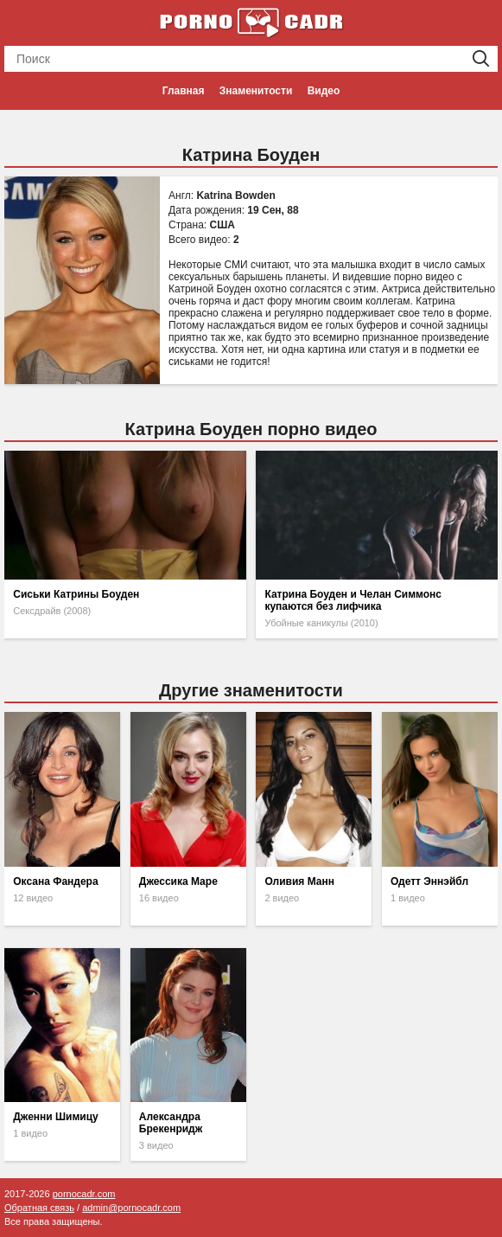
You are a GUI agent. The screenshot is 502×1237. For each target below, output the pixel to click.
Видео (324, 91)
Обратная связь (39, 1207)
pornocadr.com (84, 1194)
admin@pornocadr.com (131, 1207)
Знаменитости (255, 91)
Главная (183, 91)
